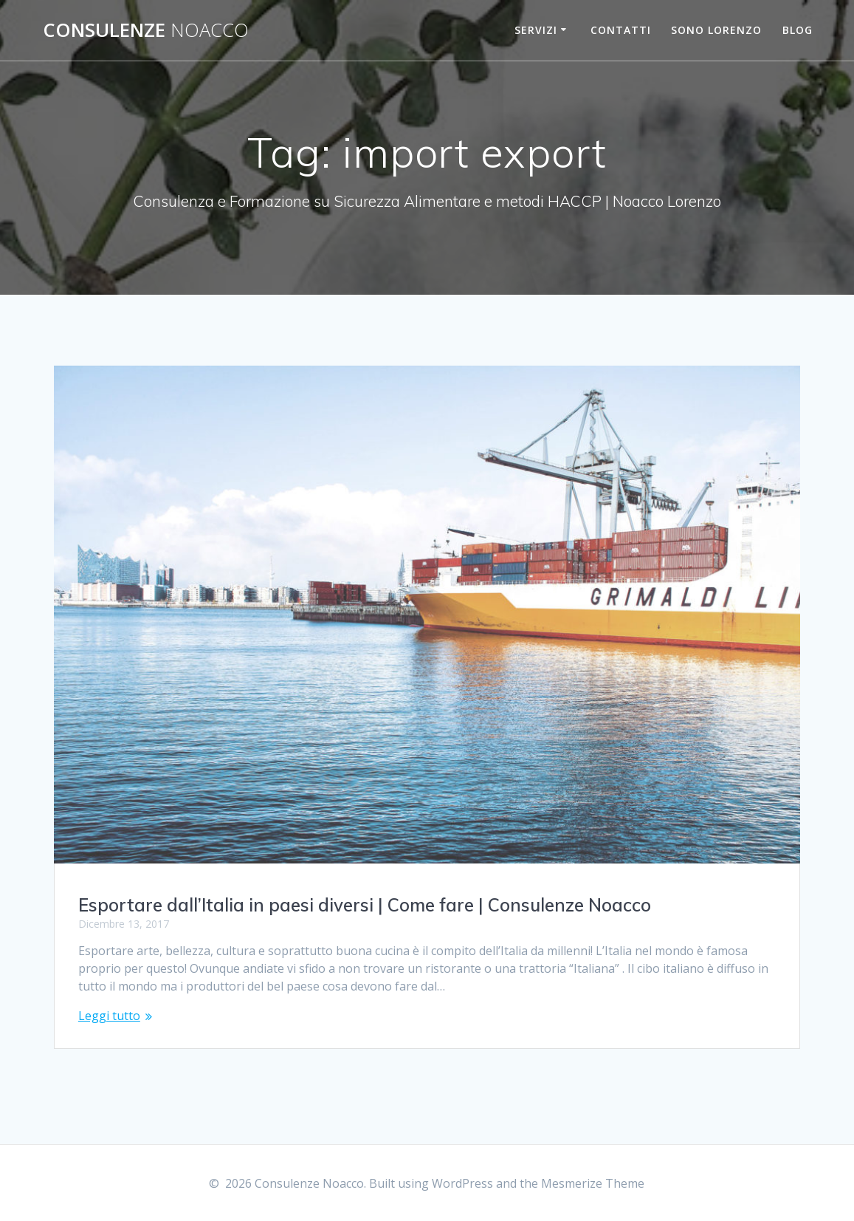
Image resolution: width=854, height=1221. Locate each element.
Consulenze (146, 30)
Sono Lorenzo (716, 30)
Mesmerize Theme (592, 1183)
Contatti (620, 30)
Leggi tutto (109, 1016)
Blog (797, 30)
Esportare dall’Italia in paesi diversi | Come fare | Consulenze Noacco (364, 905)
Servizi (535, 30)
